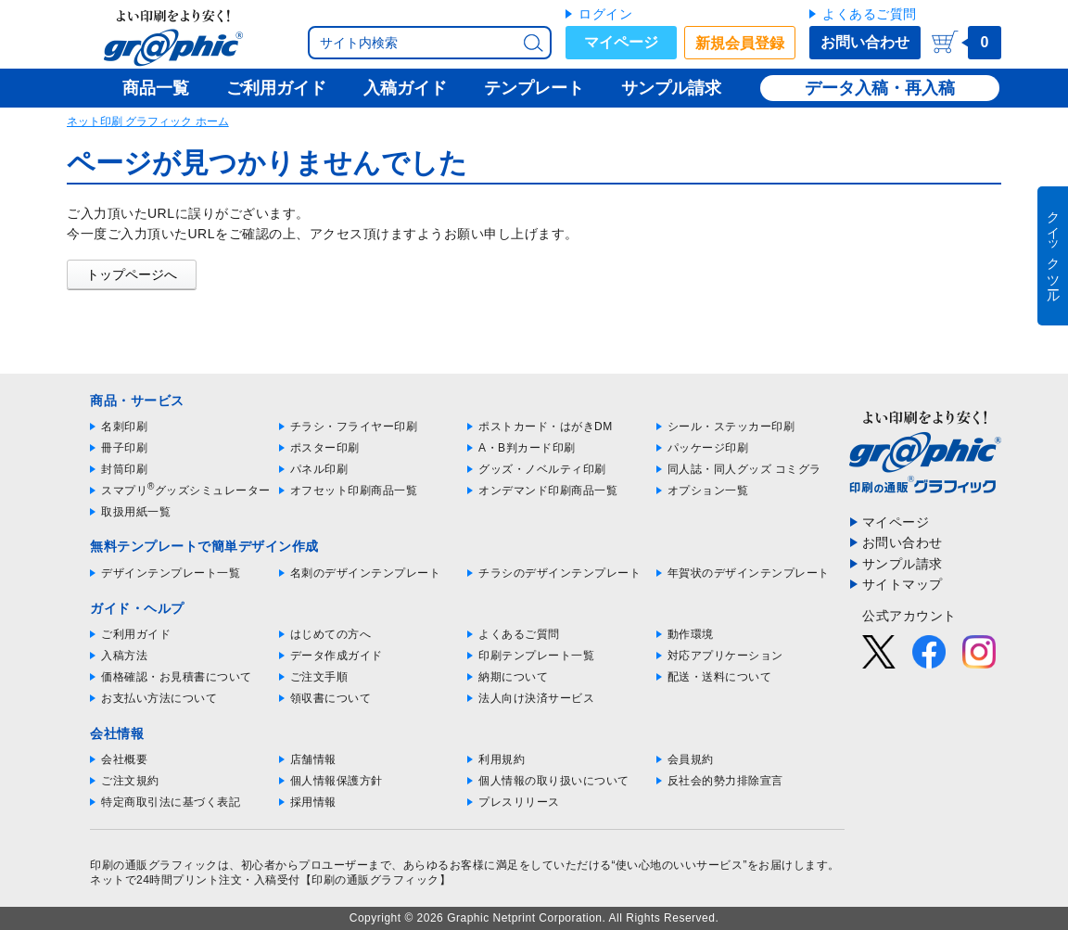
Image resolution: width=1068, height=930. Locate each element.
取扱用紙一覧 (136, 511)
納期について (513, 676)
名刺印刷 (124, 426)
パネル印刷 (319, 469)
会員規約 (691, 759)
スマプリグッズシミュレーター (186, 490)
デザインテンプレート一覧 (170, 573)
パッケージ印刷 (708, 447)
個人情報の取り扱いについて (553, 780)
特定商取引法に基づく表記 (170, 802)
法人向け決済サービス (536, 698)
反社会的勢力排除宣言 (725, 780)
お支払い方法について (159, 698)
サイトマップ (902, 584)
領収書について (331, 698)
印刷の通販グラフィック (154, 865)
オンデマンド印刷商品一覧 (547, 490)
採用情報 (313, 802)
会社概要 (124, 759)
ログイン (605, 13)
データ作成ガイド (336, 655)
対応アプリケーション (725, 655)
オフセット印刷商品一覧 (354, 490)
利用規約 (501, 759)
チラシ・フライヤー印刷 (354, 426)
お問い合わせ (864, 42)
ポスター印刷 (325, 447)
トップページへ (131, 274)
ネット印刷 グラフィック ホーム (148, 121)
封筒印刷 (124, 469)
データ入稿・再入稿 (880, 88)
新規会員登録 (739, 43)
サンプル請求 (902, 563)
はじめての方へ (331, 634)
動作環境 (691, 634)
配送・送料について (720, 676)
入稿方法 (124, 655)
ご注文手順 (319, 676)
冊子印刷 (124, 447)
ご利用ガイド (136, 634)
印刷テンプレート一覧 (536, 655)
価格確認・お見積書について (176, 676)
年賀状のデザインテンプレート (749, 573)
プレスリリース (519, 802)
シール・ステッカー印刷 (731, 426)
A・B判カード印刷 (527, 447)
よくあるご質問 (869, 13)
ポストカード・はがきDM (545, 426)
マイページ (621, 42)
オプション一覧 (708, 490)
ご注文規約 (130, 780)
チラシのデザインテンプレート (559, 573)
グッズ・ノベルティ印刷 (542, 469)
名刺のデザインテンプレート (365, 573)
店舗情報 (313, 759)
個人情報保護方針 (336, 780)
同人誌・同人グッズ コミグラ (744, 469)
